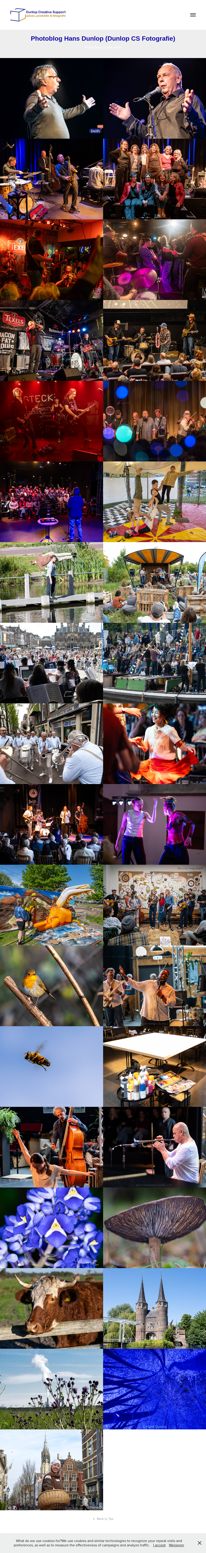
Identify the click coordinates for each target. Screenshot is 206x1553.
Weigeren (176, 1545)
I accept (159, 1545)
